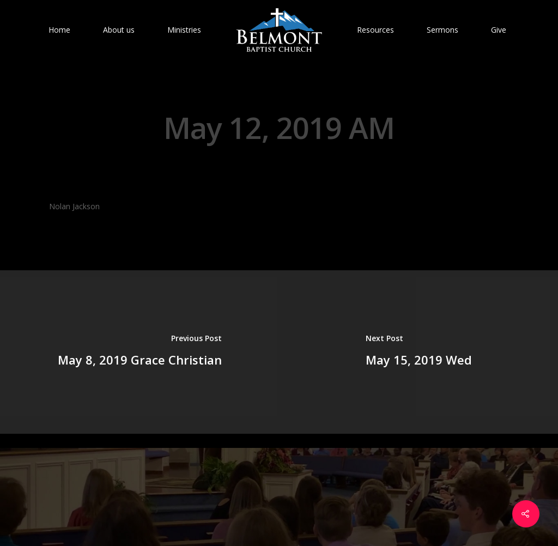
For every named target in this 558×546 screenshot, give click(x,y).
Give (498, 30)
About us (119, 30)
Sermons (442, 30)
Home (59, 30)
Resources (375, 30)
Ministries (184, 30)
